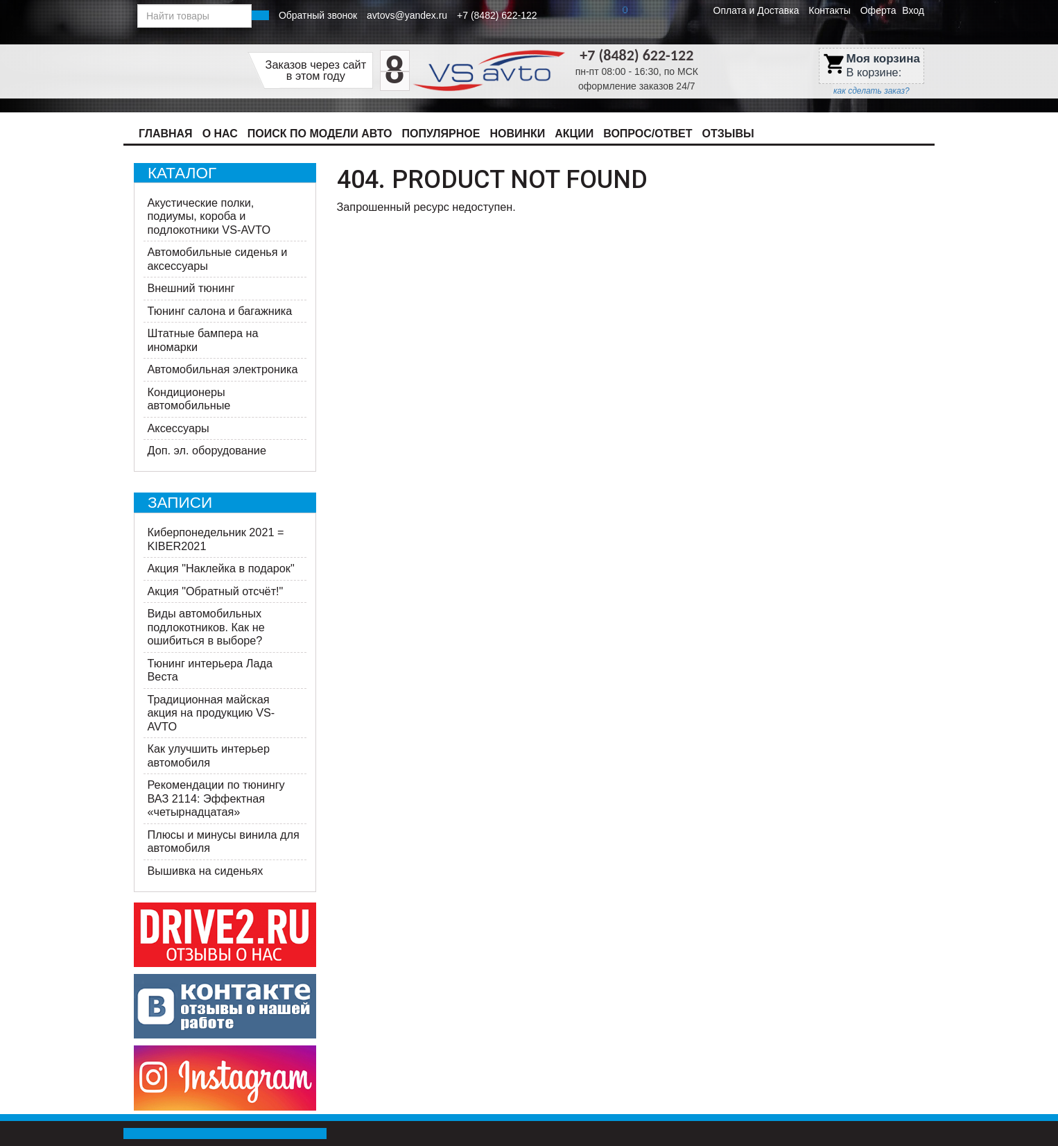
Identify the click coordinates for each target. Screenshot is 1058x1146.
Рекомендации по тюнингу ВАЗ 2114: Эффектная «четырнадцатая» (216, 798)
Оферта (878, 10)
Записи (180, 502)
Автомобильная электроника (223, 369)
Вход (913, 10)
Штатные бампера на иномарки (203, 340)
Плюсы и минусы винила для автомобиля (224, 841)
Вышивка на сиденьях (205, 870)
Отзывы (728, 133)
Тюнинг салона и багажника (220, 311)
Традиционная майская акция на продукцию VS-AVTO (211, 713)
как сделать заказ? (871, 91)
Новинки (517, 133)
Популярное (441, 133)
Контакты (829, 10)
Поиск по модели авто (320, 133)
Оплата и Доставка (756, 10)
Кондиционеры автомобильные (189, 399)
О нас (220, 133)
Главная (166, 133)
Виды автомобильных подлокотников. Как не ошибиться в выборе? (206, 627)
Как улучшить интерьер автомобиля (209, 755)
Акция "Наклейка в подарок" (221, 568)
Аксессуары (178, 428)
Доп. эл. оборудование (207, 450)
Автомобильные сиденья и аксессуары (218, 259)
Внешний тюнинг (191, 288)
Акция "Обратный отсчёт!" (216, 591)
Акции (574, 133)
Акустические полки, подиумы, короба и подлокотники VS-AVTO (209, 216)
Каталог (182, 173)
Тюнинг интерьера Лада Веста (210, 670)
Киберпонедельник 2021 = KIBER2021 (216, 539)
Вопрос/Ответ (647, 133)
